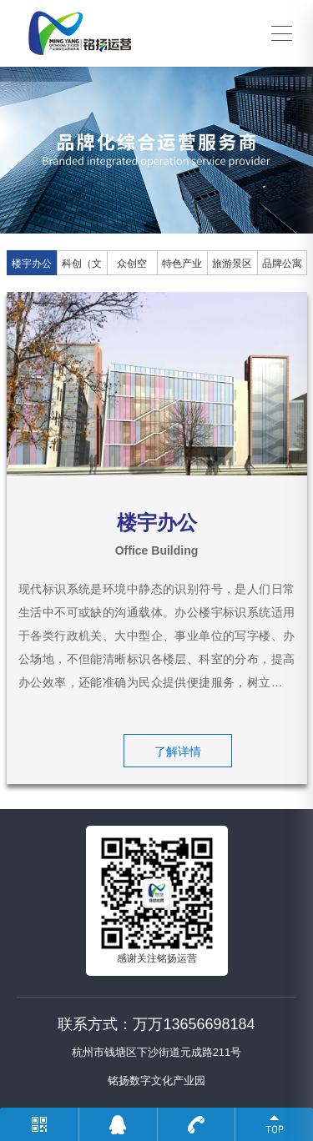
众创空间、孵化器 (132, 266)
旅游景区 (232, 263)
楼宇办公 (32, 263)
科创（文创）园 (82, 266)
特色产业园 (182, 266)
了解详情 (177, 751)
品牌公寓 (282, 263)
